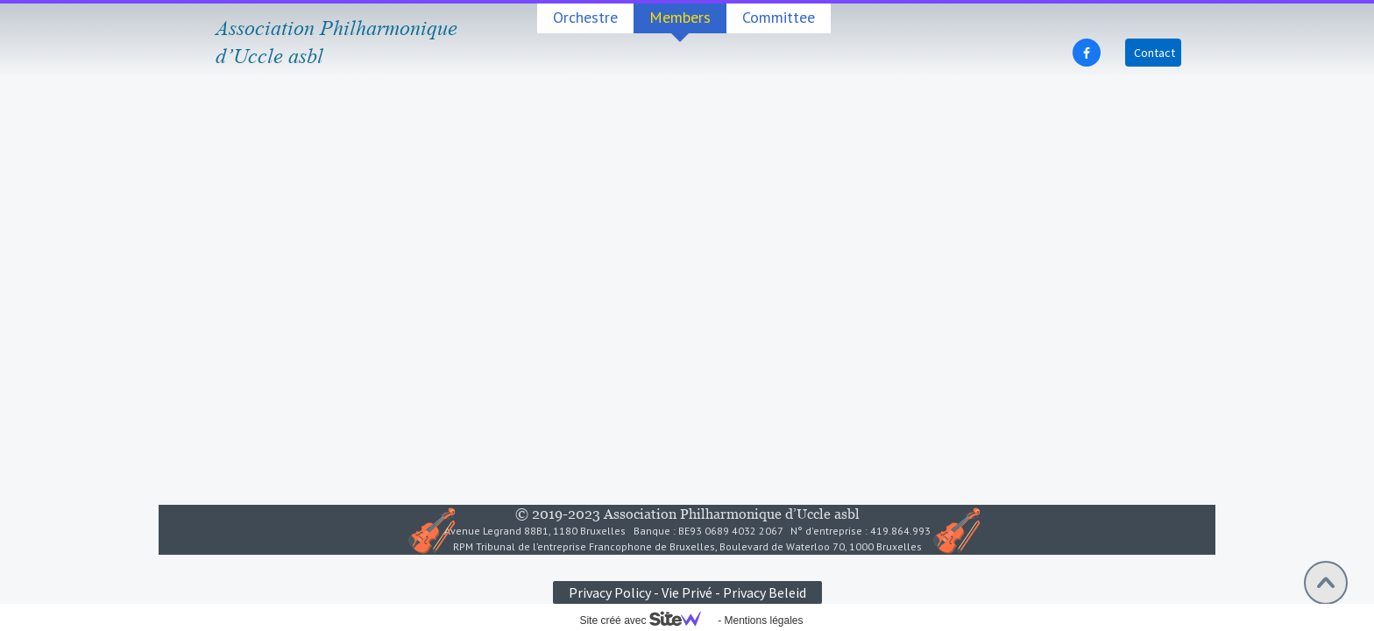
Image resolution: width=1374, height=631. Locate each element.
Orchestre (585, 17)
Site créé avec (646, 620)
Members (680, 17)
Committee (778, 17)
